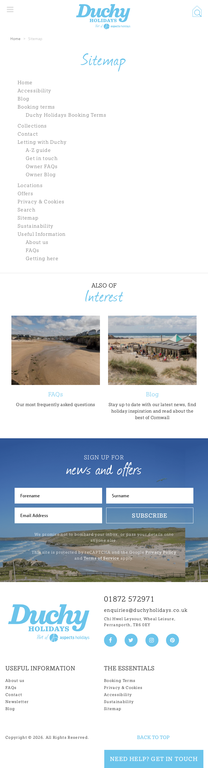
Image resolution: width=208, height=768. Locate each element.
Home (15, 38)
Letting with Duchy (42, 142)
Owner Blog (41, 174)
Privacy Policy (160, 552)
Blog (23, 99)
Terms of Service (101, 558)
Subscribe (149, 515)
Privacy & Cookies (41, 201)
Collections (32, 126)
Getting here (42, 258)
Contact (28, 134)
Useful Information (42, 234)
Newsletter (17, 702)
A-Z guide (38, 150)
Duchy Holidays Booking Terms (66, 115)
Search (26, 210)
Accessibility (34, 90)
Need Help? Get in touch (154, 759)
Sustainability (35, 226)
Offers (25, 193)
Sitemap (28, 218)
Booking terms (36, 107)
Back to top (153, 737)
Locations (30, 185)
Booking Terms (119, 680)
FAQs (32, 250)
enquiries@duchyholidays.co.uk (145, 610)
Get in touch (42, 158)
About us (37, 242)
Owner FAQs (42, 166)
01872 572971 (129, 599)
